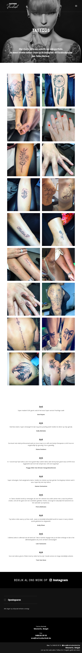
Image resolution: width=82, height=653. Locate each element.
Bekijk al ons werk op (41, 580)
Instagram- (49, 52)
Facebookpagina (64, 52)
